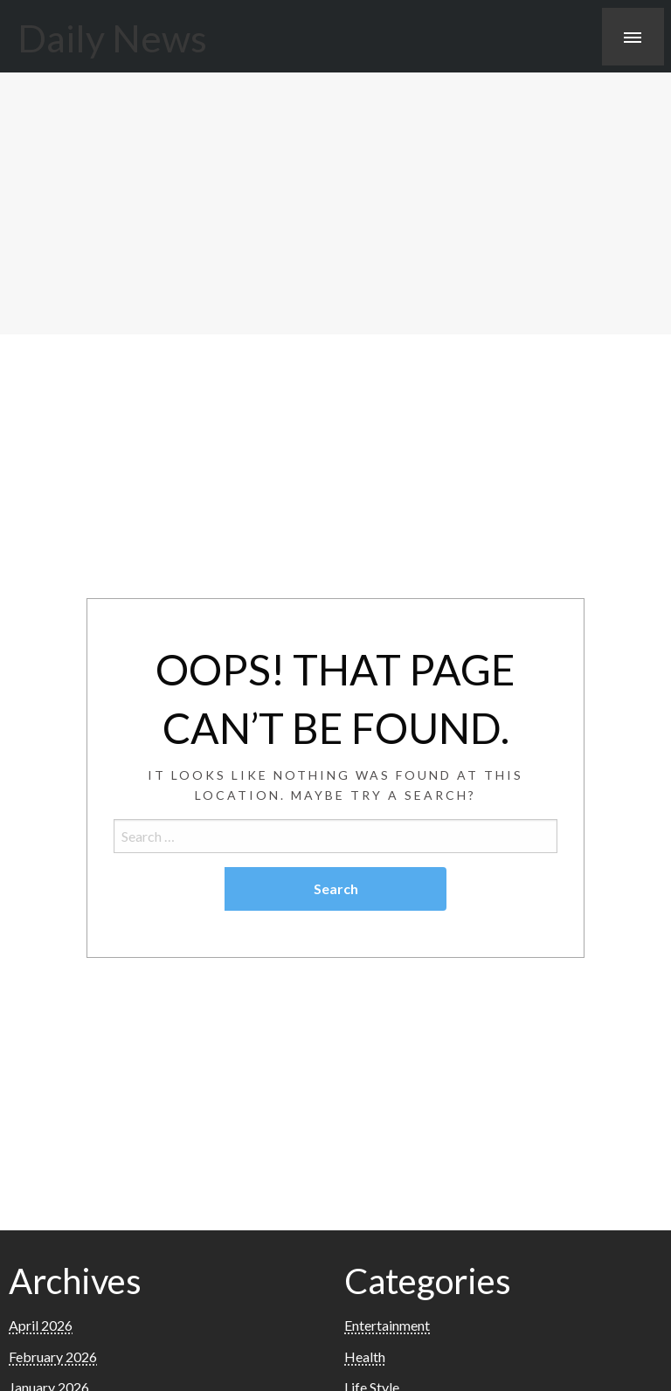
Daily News (112, 37)
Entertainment (387, 1325)
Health (364, 1356)
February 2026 (53, 1356)
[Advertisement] (335, 203)
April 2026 (41, 1325)
